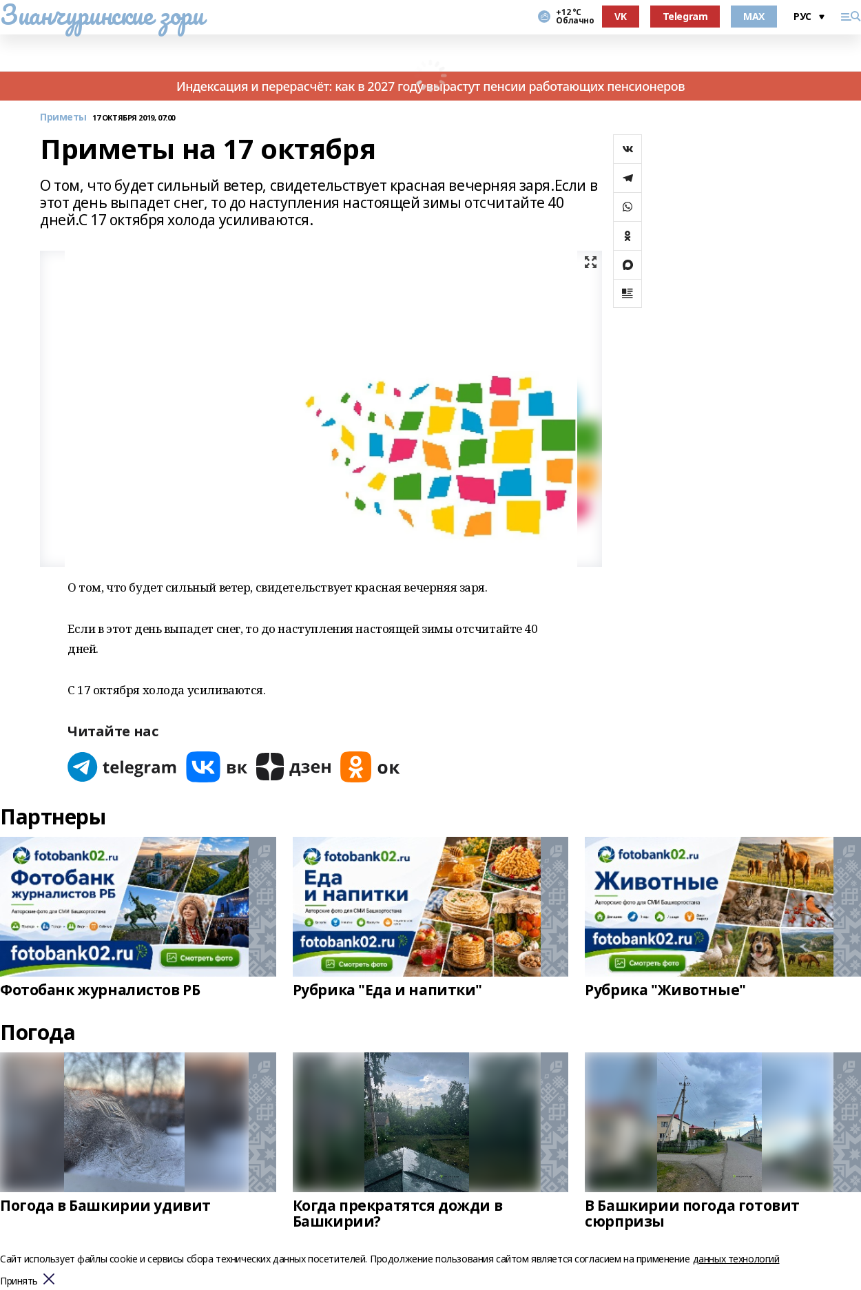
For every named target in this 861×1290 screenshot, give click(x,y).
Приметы (63, 117)
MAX (754, 16)
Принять (19, 1281)
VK (620, 16)
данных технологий (736, 1258)
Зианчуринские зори (101, 14)
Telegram (685, 16)
